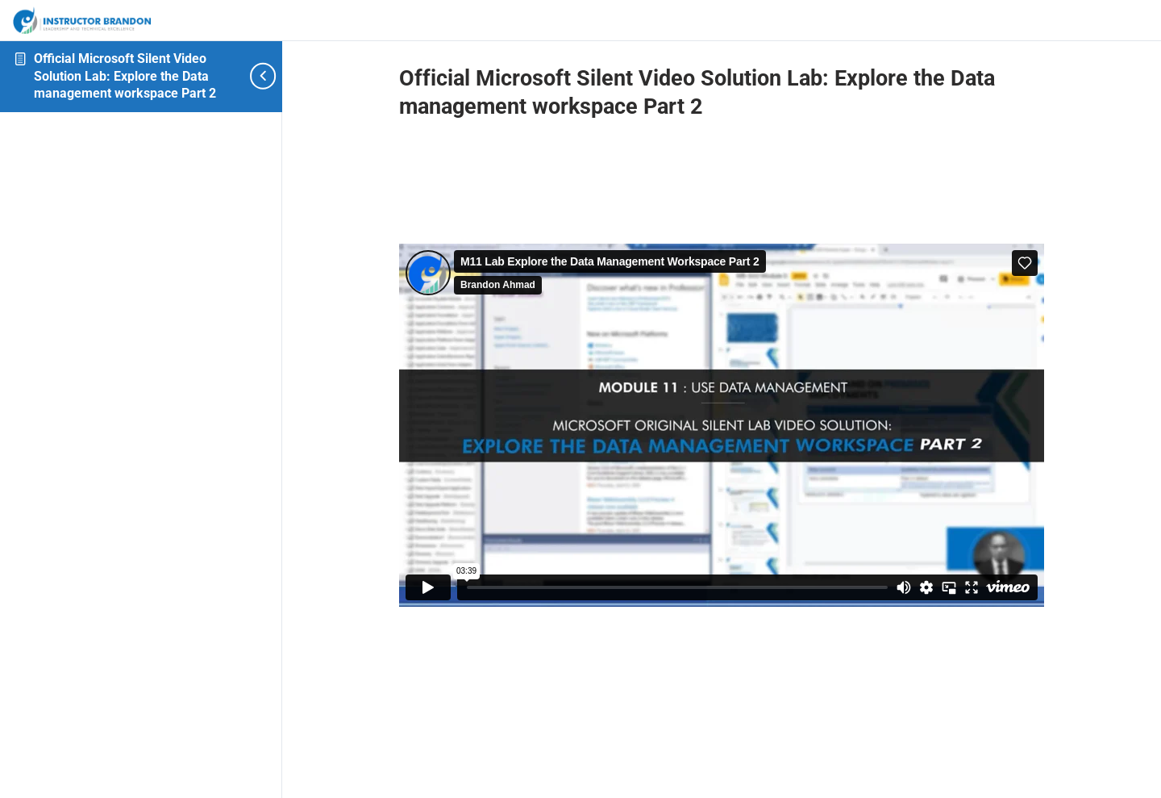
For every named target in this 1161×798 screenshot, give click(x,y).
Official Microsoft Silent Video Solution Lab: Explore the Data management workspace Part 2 (125, 76)
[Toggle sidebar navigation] (254, 76)
